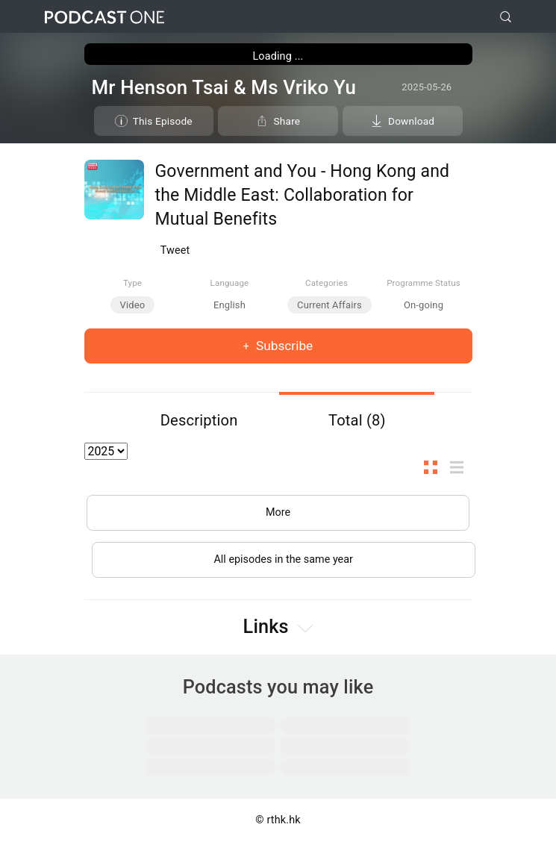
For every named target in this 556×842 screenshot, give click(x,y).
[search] (505, 16)
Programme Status (423, 283)
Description (199, 420)
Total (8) (357, 420)
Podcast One (104, 17)
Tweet (175, 250)
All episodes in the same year (283, 559)
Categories (326, 283)
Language (229, 283)
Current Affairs (329, 305)
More (278, 512)
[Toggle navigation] (533, 17)
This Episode (163, 121)
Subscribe (283, 345)
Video (133, 305)
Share (287, 121)
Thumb (435, 467)
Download (411, 121)
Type (132, 283)
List (461, 467)
